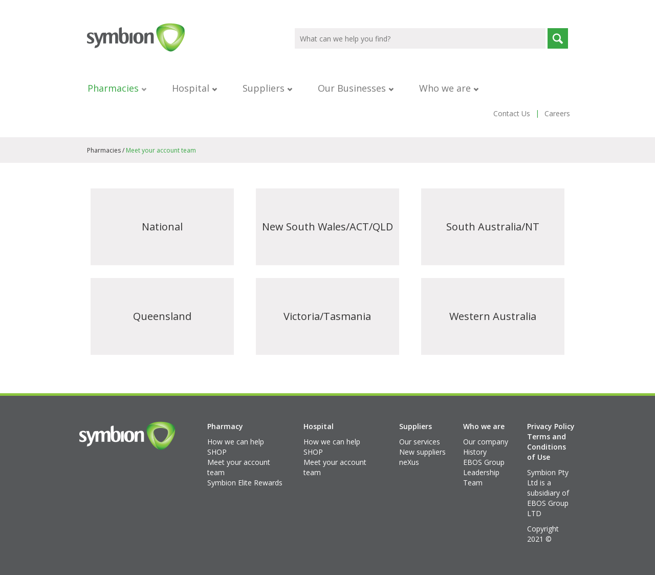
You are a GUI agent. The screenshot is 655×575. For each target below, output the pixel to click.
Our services (419, 441)
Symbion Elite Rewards (244, 482)
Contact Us (511, 113)
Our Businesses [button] (356, 88)
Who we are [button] (448, 88)
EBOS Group (484, 462)
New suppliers (422, 452)
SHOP (217, 452)
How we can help (235, 441)
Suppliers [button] (267, 88)
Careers (557, 113)
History (475, 452)
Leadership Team (481, 477)
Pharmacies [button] (117, 88)
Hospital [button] (194, 88)
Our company (485, 441)
